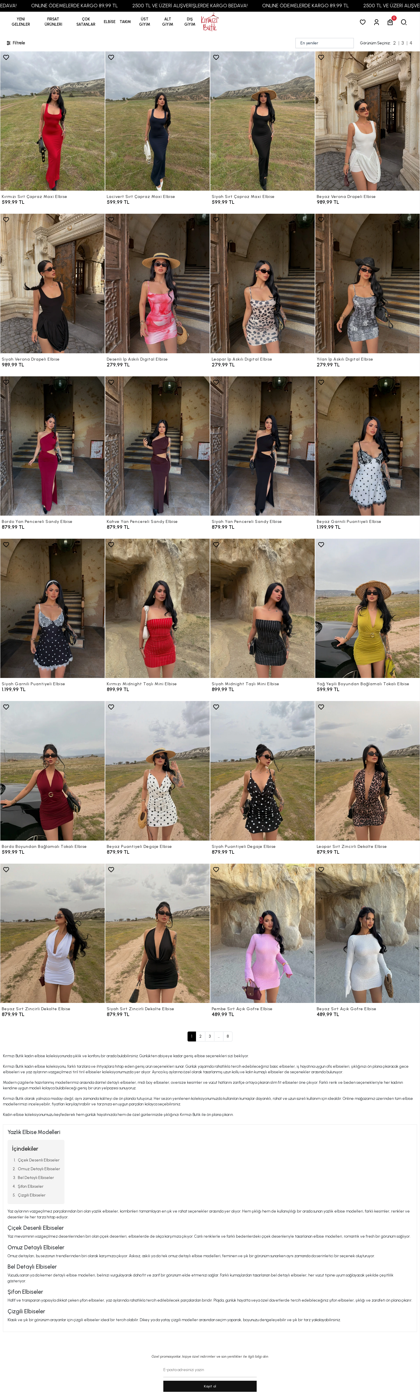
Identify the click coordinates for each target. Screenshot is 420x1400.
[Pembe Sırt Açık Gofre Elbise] (262, 933)
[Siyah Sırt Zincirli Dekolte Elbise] (157, 933)
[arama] (405, 22)
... (219, 1036)
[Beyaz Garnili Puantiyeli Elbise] (367, 446)
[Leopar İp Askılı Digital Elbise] (262, 283)
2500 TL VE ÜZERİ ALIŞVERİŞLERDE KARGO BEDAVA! (215, 5)
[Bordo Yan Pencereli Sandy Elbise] (52, 446)
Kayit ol (210, 1386)
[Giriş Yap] (377, 22)
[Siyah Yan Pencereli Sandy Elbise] (262, 446)
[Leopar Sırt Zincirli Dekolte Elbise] (367, 770)
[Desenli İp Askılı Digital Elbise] (157, 283)
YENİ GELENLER (21, 22)
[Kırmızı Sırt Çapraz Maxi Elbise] (52, 121)
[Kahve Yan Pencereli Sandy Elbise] (157, 446)
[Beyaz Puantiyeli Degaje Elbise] (157, 770)
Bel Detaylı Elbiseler (36, 1177)
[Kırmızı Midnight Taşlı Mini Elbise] (157, 608)
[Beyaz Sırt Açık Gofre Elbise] (367, 933)
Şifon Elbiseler (30, 1186)
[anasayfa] (210, 22)
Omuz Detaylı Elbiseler (39, 1168)
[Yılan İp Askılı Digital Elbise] (367, 283)
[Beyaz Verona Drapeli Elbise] (367, 121)
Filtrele (15, 43)
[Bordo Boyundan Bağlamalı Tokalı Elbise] (52, 770)
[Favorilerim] (363, 22)
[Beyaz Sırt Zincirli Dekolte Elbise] (52, 933)
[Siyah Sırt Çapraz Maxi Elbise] (262, 121)
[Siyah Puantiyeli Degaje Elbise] (262, 770)
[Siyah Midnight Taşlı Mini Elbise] (262, 608)
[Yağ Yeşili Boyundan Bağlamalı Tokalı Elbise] (367, 608)
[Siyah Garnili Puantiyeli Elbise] (52, 608)
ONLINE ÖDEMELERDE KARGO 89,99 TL (99, 5)
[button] (53, 22)
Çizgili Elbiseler (32, 1195)
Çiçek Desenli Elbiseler (39, 1160)
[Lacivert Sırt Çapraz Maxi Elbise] (157, 121)
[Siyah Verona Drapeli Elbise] (52, 283)
